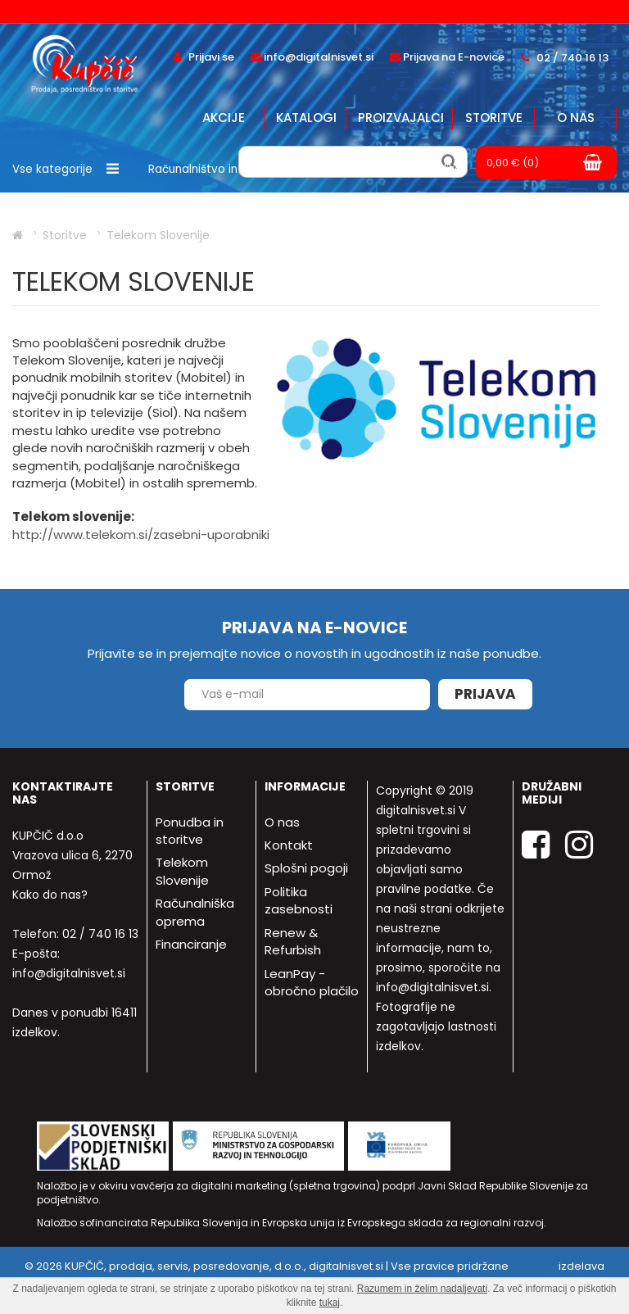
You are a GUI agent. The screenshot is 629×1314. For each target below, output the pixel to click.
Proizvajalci (401, 117)
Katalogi (306, 117)
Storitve (494, 117)
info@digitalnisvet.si (68, 973)
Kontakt (289, 845)
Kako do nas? (50, 894)
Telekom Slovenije (182, 871)
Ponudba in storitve (190, 830)
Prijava (485, 694)
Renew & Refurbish (293, 941)
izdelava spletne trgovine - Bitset (541, 1273)
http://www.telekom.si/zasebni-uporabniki (140, 534)
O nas (576, 117)
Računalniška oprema (195, 912)
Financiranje (191, 944)
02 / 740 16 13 (100, 934)
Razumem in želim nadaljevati (422, 1288)
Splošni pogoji (306, 868)
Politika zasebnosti (299, 900)
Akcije (223, 117)
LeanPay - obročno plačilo (312, 982)
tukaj (329, 1302)
